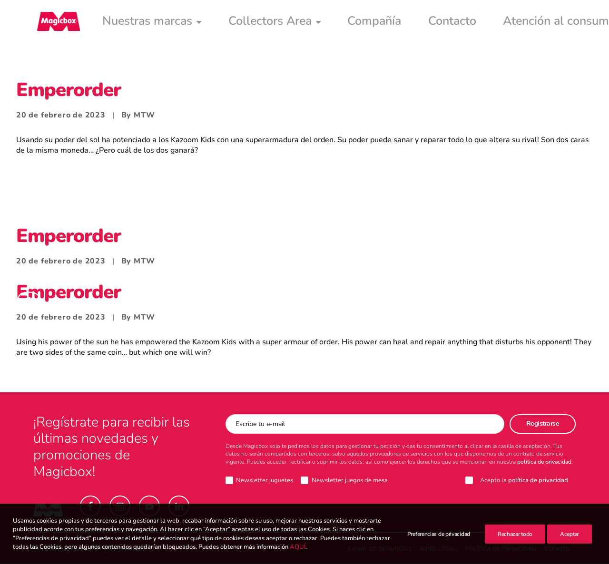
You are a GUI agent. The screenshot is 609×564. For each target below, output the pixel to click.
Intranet (553, 22)
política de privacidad (544, 462)
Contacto (344, 22)
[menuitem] (127, 22)
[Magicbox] (54, 22)
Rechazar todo (515, 540)
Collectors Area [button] (217, 22)
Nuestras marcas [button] (127, 22)
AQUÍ (297, 558)
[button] (90, 506)
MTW (144, 115)
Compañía (289, 22)
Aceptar (569, 540)
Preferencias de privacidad (438, 540)
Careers (506, 22)
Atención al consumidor (426, 22)
